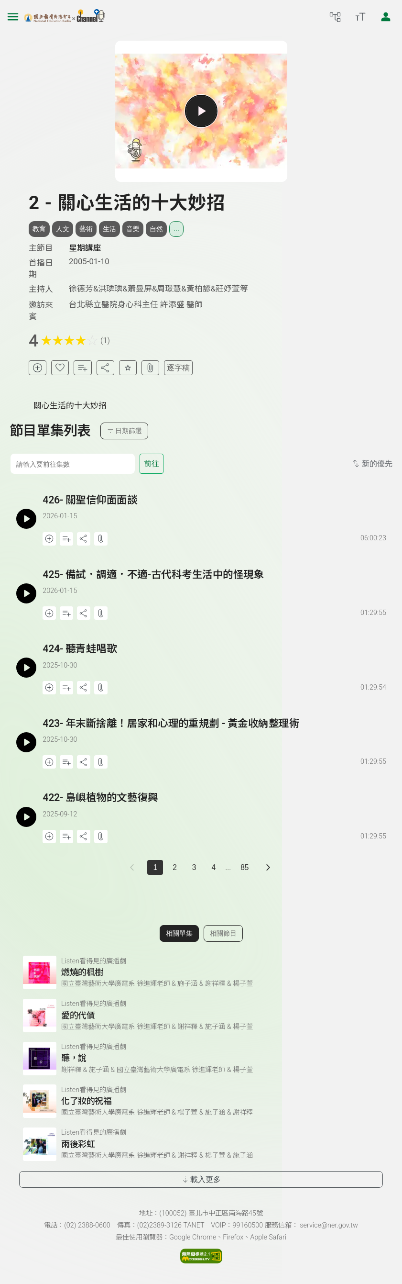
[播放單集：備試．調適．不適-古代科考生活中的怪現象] (26, 593)
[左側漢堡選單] (13, 17)
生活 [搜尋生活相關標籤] (109, 229)
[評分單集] (128, 367)
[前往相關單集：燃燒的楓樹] (201, 972)
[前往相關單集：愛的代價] (201, 1015)
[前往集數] (72, 464)
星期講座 (85, 248)
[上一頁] (134, 867)
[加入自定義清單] (82, 367)
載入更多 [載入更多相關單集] (201, 1179)
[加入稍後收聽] (37, 367)
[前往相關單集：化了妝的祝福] (201, 1101)
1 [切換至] (155, 867)
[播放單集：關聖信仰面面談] (26, 519)
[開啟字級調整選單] (360, 16)
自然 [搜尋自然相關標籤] (156, 229)
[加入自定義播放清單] (66, 539)
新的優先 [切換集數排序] (371, 463)
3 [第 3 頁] (194, 867)
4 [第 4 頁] (213, 867)
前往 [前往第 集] (151, 463)
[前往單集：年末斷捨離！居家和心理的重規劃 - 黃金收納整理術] (215, 733)
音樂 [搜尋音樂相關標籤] (133, 229)
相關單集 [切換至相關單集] (179, 933)
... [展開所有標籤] (176, 229)
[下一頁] (268, 867)
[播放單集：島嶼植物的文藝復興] (26, 816)
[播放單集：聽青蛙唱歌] (26, 667)
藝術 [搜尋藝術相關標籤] (86, 229)
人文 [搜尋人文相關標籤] (62, 229)
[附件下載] (150, 367)
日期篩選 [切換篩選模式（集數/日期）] (124, 431)
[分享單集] (105, 367)
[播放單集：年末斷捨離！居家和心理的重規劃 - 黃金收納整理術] (26, 742)
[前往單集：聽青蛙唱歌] (215, 658)
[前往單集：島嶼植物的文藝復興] (215, 807)
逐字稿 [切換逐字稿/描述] (178, 368)
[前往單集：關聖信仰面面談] (215, 509)
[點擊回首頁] (64, 16)
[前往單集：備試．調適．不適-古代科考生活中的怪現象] (215, 584)
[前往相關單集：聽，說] (201, 1059)
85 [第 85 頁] (244, 867)
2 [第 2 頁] (175, 867)
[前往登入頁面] (385, 16)
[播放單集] (201, 111)
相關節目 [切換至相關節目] (223, 933)
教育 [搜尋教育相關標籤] (39, 229)
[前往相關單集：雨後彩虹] (201, 1144)
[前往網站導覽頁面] (335, 16)
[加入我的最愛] (60, 367)
